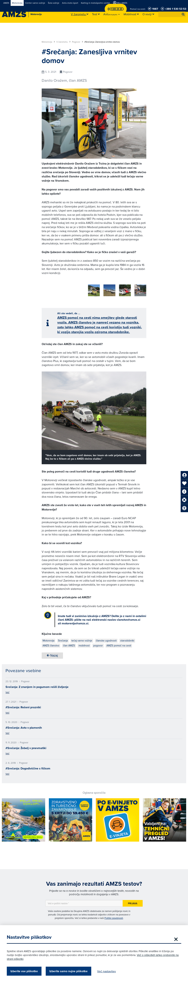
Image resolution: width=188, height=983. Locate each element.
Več (7, 691)
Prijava (132, 902)
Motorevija (48, 42)
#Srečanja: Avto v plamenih (24, 726)
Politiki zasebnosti (113, 916)
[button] (183, 14)
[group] (47, 288)
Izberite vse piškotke (24, 971)
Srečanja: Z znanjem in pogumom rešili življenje (37, 685)
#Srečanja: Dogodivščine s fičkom (28, 767)
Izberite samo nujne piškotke (69, 971)
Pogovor (77, 42)
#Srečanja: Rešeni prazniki (23, 706)
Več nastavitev (107, 971)
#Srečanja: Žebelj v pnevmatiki (26, 747)
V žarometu (63, 42)
